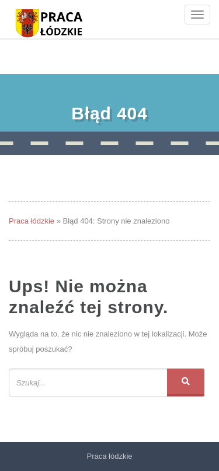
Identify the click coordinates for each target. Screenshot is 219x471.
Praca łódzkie (31, 221)
